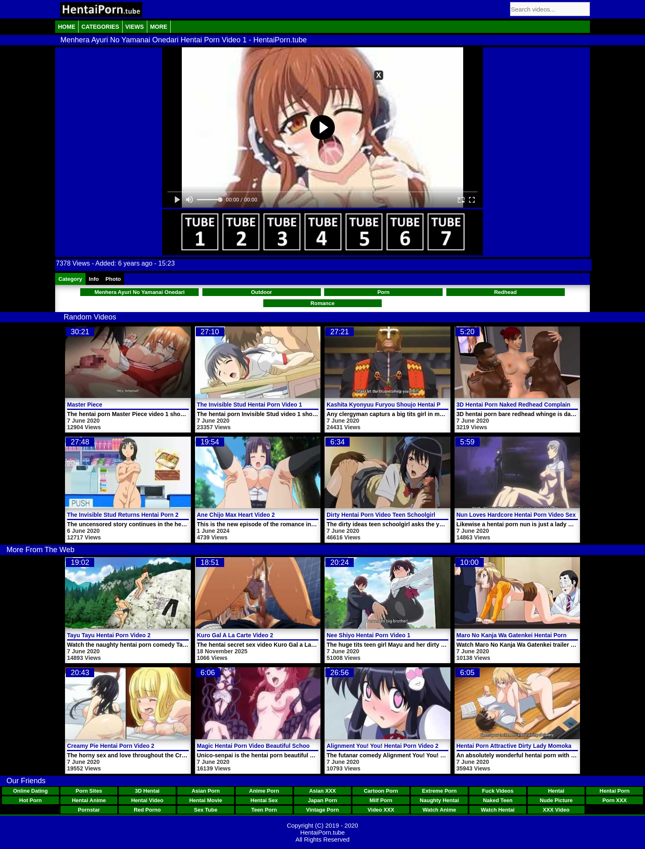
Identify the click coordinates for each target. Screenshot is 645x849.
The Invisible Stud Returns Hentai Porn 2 (123, 514)
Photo (113, 279)
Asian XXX (322, 791)
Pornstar (89, 810)
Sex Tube (206, 810)
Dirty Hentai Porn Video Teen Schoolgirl (381, 514)
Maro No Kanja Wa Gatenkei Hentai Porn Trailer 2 (523, 635)
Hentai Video (147, 800)
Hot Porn (30, 800)
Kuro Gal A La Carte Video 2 (235, 635)
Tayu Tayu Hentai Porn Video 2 (109, 635)
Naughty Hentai (439, 800)
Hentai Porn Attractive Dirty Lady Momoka (514, 746)
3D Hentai (147, 791)
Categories (100, 26)
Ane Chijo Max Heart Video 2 (236, 514)
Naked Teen (498, 800)
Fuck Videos (497, 791)
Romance (323, 303)
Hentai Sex (264, 800)
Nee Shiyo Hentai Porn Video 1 (369, 635)
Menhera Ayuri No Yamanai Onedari (140, 292)
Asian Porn (206, 791)
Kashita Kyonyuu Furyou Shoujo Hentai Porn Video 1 (399, 404)
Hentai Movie (205, 800)
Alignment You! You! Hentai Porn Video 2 (383, 746)
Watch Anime (439, 810)
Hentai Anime (89, 800)
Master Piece (84, 404)
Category (70, 279)
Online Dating (30, 791)
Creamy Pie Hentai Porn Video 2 (110, 746)
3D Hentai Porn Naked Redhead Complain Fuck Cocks (530, 404)
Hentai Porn (615, 791)
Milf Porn (380, 800)
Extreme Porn (439, 791)
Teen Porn (264, 810)
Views (134, 26)
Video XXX (381, 810)
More (158, 26)
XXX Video (556, 810)
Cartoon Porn (381, 791)
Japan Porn (322, 800)
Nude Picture (556, 800)
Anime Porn (264, 791)
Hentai (556, 791)
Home (66, 26)
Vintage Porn (322, 810)
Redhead (505, 292)
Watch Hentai (498, 810)
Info (94, 279)
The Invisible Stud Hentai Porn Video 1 (249, 404)
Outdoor (261, 292)
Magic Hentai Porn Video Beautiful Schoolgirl (258, 746)
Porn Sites (89, 791)
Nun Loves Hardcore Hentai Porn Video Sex (516, 514)
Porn (383, 292)
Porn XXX (614, 800)
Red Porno (147, 810)
